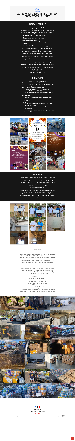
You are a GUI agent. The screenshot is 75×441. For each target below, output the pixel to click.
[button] (53, 2)
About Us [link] (29, 403)
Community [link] (33, 403)
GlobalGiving (26, 195)
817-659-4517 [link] (37, 413)
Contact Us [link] (39, 403)
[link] (37, 9)
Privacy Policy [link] (45, 403)
